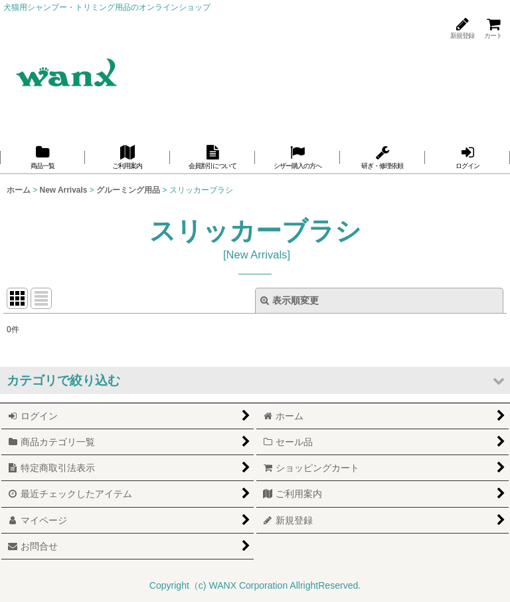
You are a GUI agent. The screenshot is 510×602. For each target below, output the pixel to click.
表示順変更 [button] (289, 300)
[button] (255, 380)
